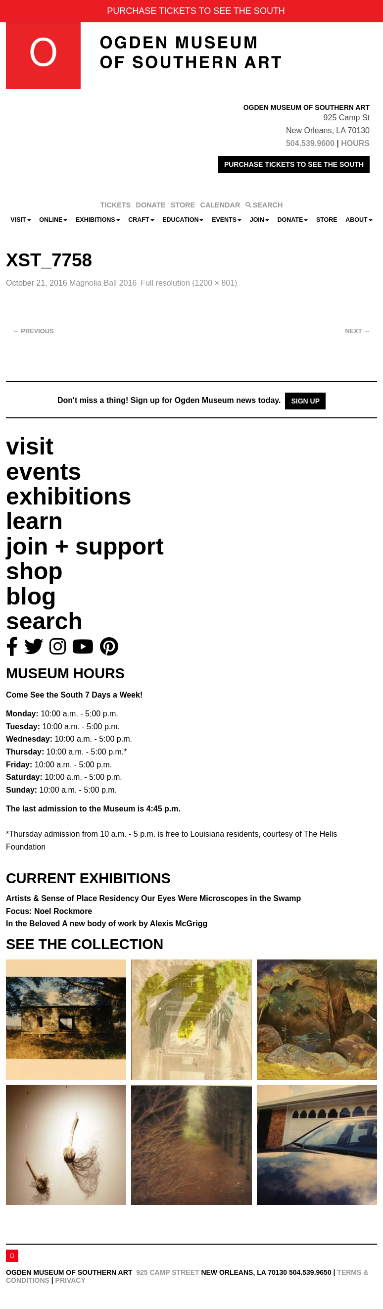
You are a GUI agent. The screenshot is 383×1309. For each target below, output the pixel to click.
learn (34, 521)
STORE (183, 205)
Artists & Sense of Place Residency (153, 898)
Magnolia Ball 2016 (103, 283)
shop (34, 571)
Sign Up (305, 401)
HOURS (355, 143)
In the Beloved (106, 923)
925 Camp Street (167, 1272)
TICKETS (115, 205)
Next (357, 331)
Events (226, 219)
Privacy (70, 1280)
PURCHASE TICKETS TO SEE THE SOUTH (294, 164)
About (358, 219)
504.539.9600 (310, 143)
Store (326, 219)
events (43, 471)
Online (53, 219)
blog (31, 596)
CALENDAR (220, 205)
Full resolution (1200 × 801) (189, 283)
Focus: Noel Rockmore (49, 911)
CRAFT (141, 219)
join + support (85, 546)
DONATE (151, 205)
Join (259, 219)
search (44, 621)
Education (182, 219)
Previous (33, 331)
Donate (292, 219)
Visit (20, 219)
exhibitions (68, 496)
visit (29, 446)
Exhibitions (98, 219)
